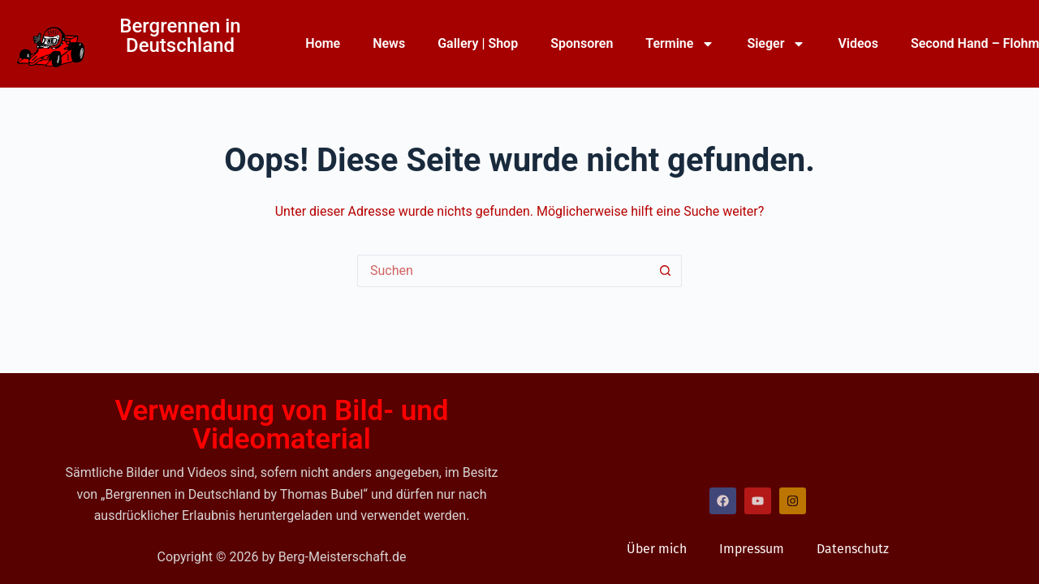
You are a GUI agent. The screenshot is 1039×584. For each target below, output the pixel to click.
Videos (857, 43)
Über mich (657, 548)
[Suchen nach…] (503, 271)
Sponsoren (581, 43)
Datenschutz (853, 548)
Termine (679, 43)
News (389, 43)
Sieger (776, 43)
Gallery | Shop (478, 43)
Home (322, 43)
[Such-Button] (665, 271)
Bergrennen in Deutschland (179, 36)
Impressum (751, 548)
